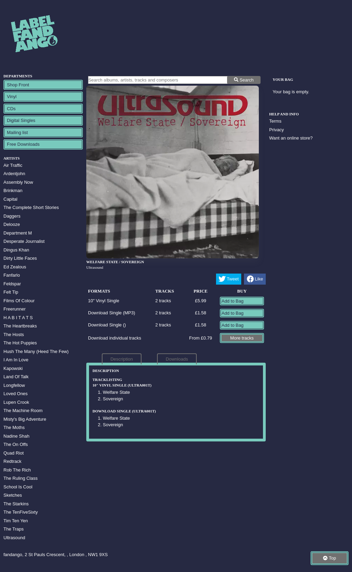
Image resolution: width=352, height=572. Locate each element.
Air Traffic (12, 165)
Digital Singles (21, 120)
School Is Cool (17, 486)
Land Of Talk (16, 376)
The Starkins (16, 503)
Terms (275, 121)
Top (329, 558)
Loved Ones (15, 393)
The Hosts (13, 334)
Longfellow (14, 385)
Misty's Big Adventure (24, 419)
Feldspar (12, 283)
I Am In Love (15, 359)
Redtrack (12, 461)
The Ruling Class (20, 478)
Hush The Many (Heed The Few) (36, 351)
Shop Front (18, 84)
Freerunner (14, 309)
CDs (11, 108)
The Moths (14, 427)
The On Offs (15, 444)
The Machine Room (22, 410)
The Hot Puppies (20, 342)
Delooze (11, 224)
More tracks (242, 338)
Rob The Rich (17, 470)
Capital (10, 199)
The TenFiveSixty (20, 512)
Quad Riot (13, 453)
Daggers (11, 216)
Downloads (177, 359)
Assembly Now (18, 182)
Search (244, 80)
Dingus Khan (16, 249)
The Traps (13, 529)
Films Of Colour (19, 300)
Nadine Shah (16, 436)
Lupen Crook (16, 402)
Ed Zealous (14, 266)
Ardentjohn (14, 173)
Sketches (12, 495)
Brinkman (12, 190)
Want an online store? (291, 138)
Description (121, 359)
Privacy (276, 129)
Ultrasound (14, 537)
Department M (17, 233)
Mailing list (17, 132)
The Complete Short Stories (31, 207)
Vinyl (12, 96)
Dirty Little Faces (20, 258)
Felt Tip (10, 292)
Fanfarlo (11, 275)
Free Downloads (23, 144)
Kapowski (13, 368)
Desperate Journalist (24, 241)
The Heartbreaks (20, 325)
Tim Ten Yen (15, 520)
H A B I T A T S (18, 317)
